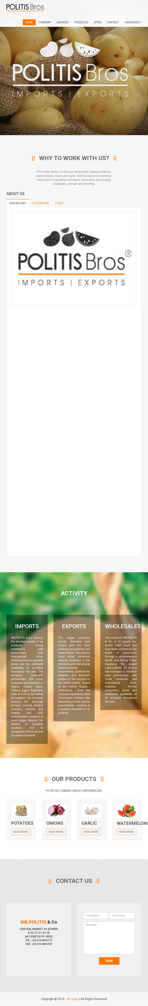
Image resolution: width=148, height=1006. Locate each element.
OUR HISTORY (17, 203)
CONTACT (113, 22)
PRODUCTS (81, 22)
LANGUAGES (133, 22)
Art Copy (72, 999)
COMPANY (45, 22)
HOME (29, 22)
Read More (21, 831)
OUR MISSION (40, 203)
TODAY (59, 203)
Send (109, 960)
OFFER (97, 22)
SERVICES (63, 22)
